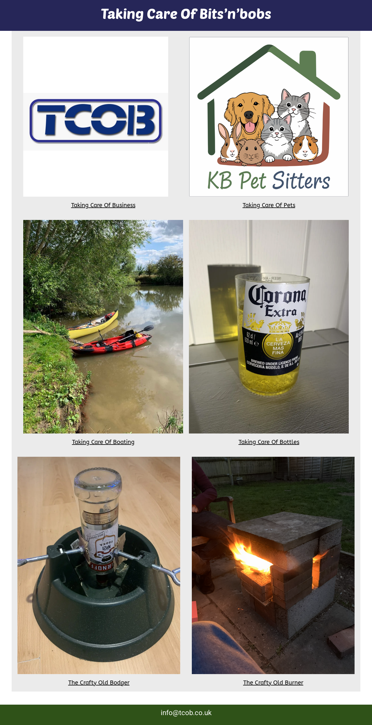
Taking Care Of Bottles (269, 442)
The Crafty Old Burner (273, 682)
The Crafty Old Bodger (99, 682)
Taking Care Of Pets (269, 205)
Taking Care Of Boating (103, 442)
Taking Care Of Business (103, 205)
